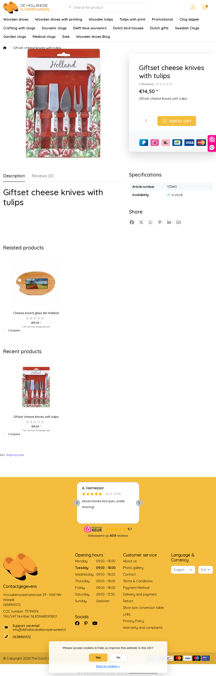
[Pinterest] (87, 623)
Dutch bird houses (128, 28)
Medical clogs (44, 36)
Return (128, 601)
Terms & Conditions (138, 581)
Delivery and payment (140, 594)
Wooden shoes (15, 19)
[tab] (43, 177)
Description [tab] (14, 175)
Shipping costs (43, 326)
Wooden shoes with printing (58, 19)
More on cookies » (108, 666)
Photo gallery (133, 568)
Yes (98, 657)
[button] (192, 7)
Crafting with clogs (19, 28)
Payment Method (136, 588)
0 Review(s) (146, 84)
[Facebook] (79, 623)
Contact (129, 574)
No (118, 657)
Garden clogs (14, 36)
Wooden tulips (101, 19)
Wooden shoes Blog (93, 36)
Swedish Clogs (187, 28)
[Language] (183, 570)
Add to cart (176, 120)
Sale (65, 36)
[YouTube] (96, 623)
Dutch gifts (159, 28)
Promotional (162, 19)
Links (127, 614)
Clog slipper (189, 19)
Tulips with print (132, 19)
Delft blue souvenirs (89, 28)
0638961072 (12, 605)
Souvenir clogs (54, 28)
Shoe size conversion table (143, 608)
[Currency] (205, 570)
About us (130, 561)
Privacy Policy (133, 621)
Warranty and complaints (143, 627)
